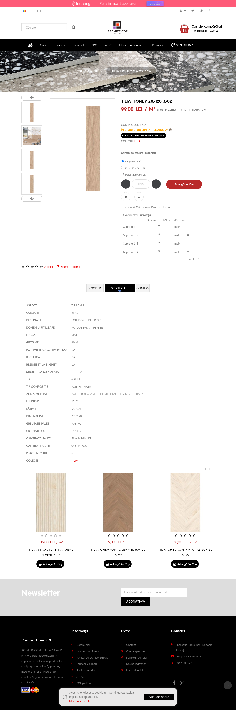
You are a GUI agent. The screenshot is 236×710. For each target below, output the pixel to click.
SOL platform (84, 683)
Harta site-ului (134, 670)
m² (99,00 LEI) (131, 161)
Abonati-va (135, 601)
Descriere (95, 288)
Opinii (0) (142, 288)
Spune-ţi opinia (68, 266)
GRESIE (93, 71)
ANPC (80, 676)
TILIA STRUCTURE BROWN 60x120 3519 (51, 552)
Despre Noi (83, 644)
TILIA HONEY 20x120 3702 (131, 71)
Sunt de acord (159, 697)
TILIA (137, 141)
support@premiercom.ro (191, 656)
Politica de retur (85, 670)
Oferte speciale (135, 651)
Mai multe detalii (79, 701)
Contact (131, 644)
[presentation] (205, 468)
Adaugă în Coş (184, 184)
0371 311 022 (182, 45)
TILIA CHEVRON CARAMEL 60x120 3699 (185, 552)
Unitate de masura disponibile (138, 152)
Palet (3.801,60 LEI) (134, 174)
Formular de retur (136, 657)
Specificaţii (119, 288)
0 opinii (48, 266)
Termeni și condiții (86, 663)
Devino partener (136, 663)
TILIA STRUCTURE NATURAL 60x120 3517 (118, 552)
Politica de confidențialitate (92, 657)
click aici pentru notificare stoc (143, 135)
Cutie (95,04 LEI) (133, 168)
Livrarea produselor (88, 651)
